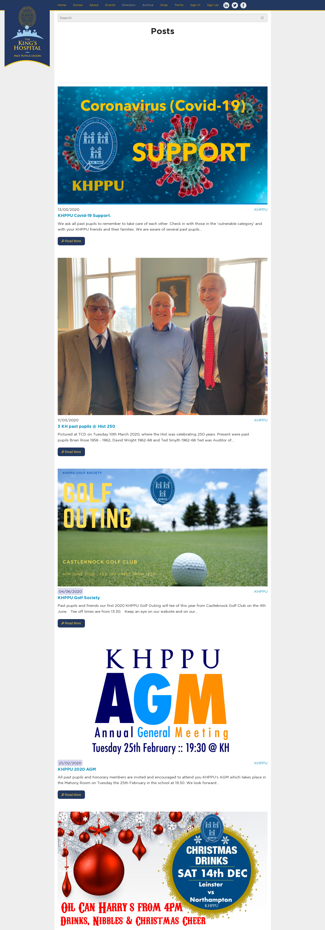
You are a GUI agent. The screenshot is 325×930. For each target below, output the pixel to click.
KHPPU (261, 209)
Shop (164, 5)
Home (62, 5)
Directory (129, 5)
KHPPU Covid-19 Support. (84, 216)
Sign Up (213, 5)
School (78, 5)
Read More (71, 241)
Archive (148, 5)
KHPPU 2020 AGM (77, 770)
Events (110, 5)
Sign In (195, 5)
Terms (179, 5)
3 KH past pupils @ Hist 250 (86, 427)
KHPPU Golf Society (79, 598)
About (94, 5)
